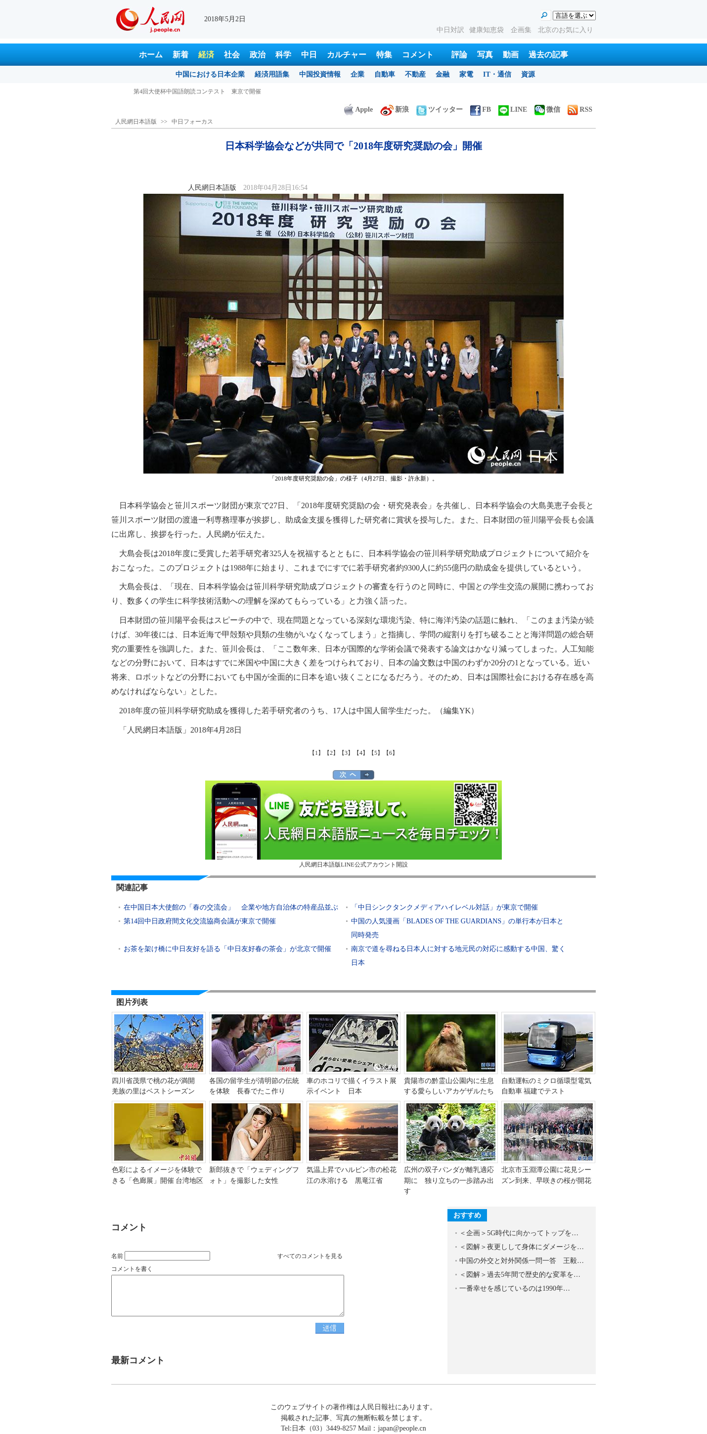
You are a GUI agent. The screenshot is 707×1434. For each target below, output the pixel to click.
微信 (547, 109)
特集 (384, 54)
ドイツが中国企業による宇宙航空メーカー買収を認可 (204, 91)
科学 (283, 54)
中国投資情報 (320, 74)
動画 (511, 54)
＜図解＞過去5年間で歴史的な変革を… (519, 1274)
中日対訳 (450, 30)
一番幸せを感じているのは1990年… (514, 1288)
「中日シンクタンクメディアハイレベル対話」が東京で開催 (444, 907)
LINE (512, 109)
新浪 (394, 109)
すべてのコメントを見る (310, 1256)
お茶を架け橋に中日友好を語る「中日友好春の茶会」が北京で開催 (227, 949)
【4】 (361, 752)
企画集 (522, 30)
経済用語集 (272, 74)
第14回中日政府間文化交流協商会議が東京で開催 (200, 921)
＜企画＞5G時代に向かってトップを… (518, 1233)
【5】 (375, 752)
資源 (528, 74)
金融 (442, 74)
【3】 (346, 752)
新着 (180, 54)
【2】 (331, 752)
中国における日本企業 (210, 74)
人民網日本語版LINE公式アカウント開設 (353, 824)
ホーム (151, 54)
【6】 (390, 752)
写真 (485, 54)
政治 (257, 54)
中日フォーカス (192, 121)
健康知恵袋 (487, 30)
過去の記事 (548, 54)
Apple (358, 109)
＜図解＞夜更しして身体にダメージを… (521, 1247)
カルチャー (346, 54)
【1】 (316, 752)
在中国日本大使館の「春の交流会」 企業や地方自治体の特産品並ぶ (231, 907)
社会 (232, 54)
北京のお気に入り (565, 30)
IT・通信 (497, 74)
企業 (357, 74)
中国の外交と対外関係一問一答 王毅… (521, 1260)
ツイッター (439, 109)
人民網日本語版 (136, 121)
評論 (459, 54)
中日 (309, 54)
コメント (418, 54)
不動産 (415, 74)
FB (480, 109)
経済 (206, 54)
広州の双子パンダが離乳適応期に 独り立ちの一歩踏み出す (449, 1180)
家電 (466, 74)
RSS (580, 109)
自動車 (384, 74)
